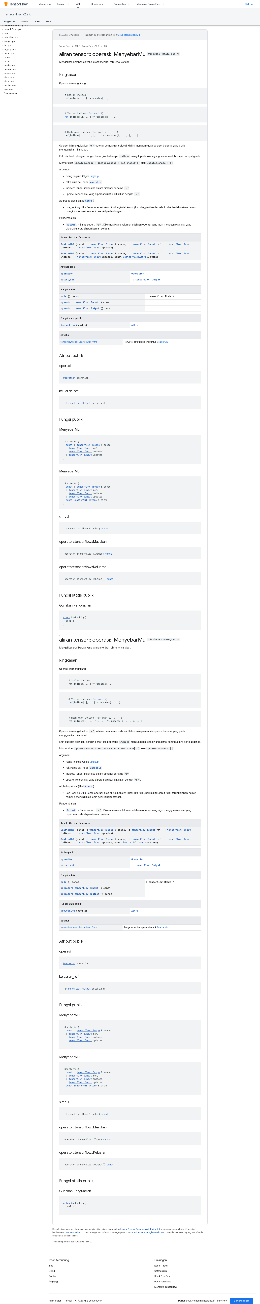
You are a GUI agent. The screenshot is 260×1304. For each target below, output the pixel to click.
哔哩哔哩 (53, 1281)
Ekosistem (97, 3)
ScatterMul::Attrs (134, 256)
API (76, 46)
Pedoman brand (162, 1281)
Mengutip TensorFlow (165, 1287)
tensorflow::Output (147, 279)
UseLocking (68, 325)
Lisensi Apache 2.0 (74, 1232)
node (63, 296)
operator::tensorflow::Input (79, 302)
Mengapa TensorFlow (148, 3)
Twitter (52, 1276)
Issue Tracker (161, 1265)
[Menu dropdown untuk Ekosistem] (107, 4)
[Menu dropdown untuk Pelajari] (69, 4)
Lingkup (94, 176)
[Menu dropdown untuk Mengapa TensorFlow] (164, 4)
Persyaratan (55, 1300)
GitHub (249, 3)
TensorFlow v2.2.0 (18, 14)
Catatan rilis (160, 1271)
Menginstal (45, 3)
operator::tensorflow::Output (80, 308)
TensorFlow (64, 46)
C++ (105, 46)
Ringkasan (9, 21)
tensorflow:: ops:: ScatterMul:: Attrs (79, 342)
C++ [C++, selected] (37, 21)
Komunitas (120, 3)
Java (48, 21)
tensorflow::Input (143, 244)
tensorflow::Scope (101, 244)
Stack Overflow (162, 1276)
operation (67, 273)
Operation (137, 273)
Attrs (88, 200)
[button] (21, 25)
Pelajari (61, 3)
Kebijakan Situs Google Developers (147, 1232)
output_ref (67, 279)
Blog (51, 1265)
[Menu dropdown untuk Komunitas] (130, 4)
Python (25, 21)
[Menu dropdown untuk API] (84, 4)
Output (70, 224)
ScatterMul (67, 244)
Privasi (68, 1300)
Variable (95, 182)
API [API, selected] (78, 3)
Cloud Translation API (128, 35)
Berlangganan (241, 1300)
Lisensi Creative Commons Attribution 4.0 (140, 1229)
